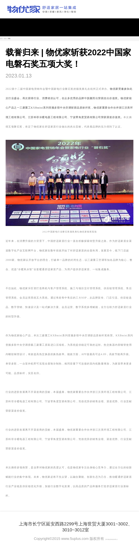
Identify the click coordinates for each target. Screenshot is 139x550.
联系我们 (42, 518)
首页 (1, 38)
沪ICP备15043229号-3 (111, 539)
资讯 (5, 38)
